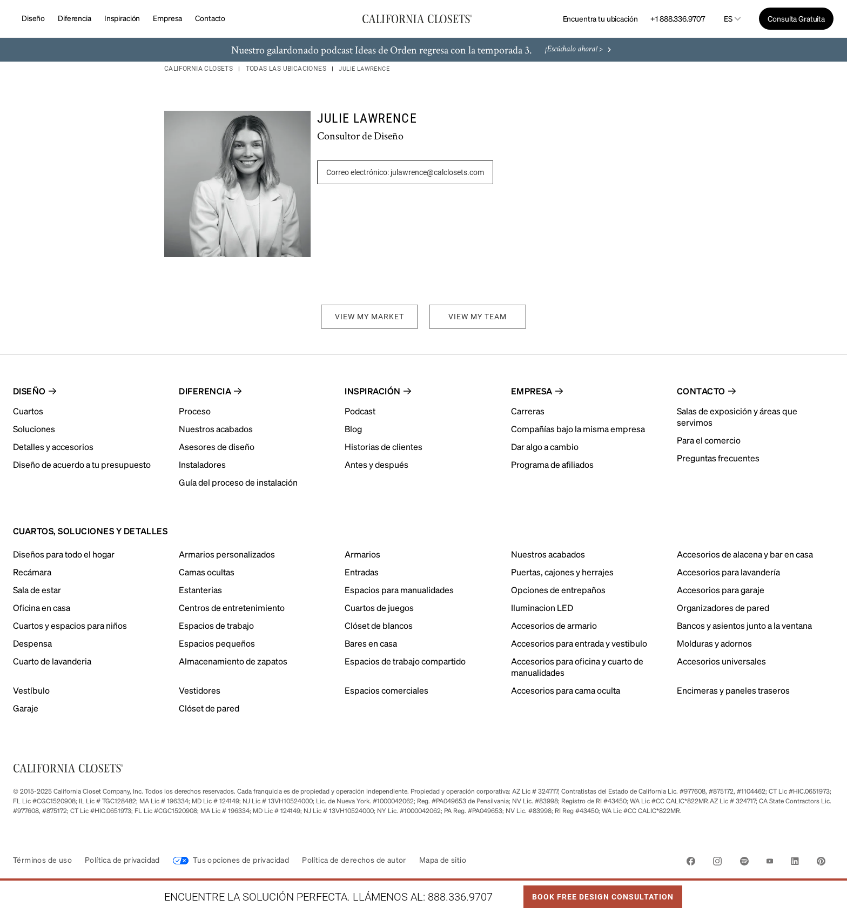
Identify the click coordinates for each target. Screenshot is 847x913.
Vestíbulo (31, 690)
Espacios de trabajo (216, 625)
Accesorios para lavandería (728, 572)
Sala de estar (37, 589)
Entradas (362, 572)
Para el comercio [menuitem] (709, 440)
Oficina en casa (41, 607)
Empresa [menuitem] (532, 391)
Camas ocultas (206, 572)
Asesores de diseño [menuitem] (216, 446)
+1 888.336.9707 (677, 18)
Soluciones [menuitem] (34, 428)
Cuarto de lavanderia (52, 661)
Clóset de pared (209, 708)
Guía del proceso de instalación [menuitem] (238, 482)
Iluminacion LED (542, 607)
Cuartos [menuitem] (28, 411)
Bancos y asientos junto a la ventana (744, 625)
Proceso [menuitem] (195, 411)
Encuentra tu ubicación (600, 18)
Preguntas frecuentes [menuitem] (718, 458)
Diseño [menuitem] (29, 391)
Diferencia (74, 18)
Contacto (210, 18)
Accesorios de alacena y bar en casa (745, 554)
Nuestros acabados (548, 554)
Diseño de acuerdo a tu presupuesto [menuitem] (82, 464)
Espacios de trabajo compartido (405, 661)
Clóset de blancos (379, 625)
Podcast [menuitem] (360, 411)
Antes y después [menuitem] (376, 464)
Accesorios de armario (554, 625)
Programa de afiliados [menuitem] (552, 464)
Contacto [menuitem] (701, 391)
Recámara (32, 572)
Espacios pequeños (217, 643)
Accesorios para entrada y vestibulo (579, 643)
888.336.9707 (460, 896)
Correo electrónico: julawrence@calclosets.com (405, 172)
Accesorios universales (721, 661)
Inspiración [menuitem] (372, 391)
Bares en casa (371, 643)
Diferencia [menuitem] (205, 391)
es (728, 19)
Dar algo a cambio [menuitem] (545, 446)
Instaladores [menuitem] (202, 464)
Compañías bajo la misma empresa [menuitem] (578, 428)
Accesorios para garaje (720, 589)
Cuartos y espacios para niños (70, 625)
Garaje (25, 708)
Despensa (32, 643)
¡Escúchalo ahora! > (579, 50)
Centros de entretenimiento (232, 607)
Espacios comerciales (386, 690)
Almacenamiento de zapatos (233, 661)
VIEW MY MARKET (369, 316)
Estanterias (200, 589)
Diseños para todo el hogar (64, 554)
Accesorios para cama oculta (565, 690)
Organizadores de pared (723, 607)
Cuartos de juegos (379, 607)
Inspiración (122, 18)
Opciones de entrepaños (558, 589)
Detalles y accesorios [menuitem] (53, 446)
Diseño (33, 18)
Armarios (362, 554)
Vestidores (199, 690)
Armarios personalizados (227, 554)
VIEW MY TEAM (477, 316)
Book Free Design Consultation (598, 893)
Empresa (167, 18)
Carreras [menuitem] (527, 411)
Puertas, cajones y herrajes (562, 572)
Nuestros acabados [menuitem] (216, 428)
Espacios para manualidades (399, 589)
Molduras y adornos (714, 643)
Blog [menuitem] (353, 428)
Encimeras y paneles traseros (733, 690)
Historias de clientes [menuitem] (383, 446)
